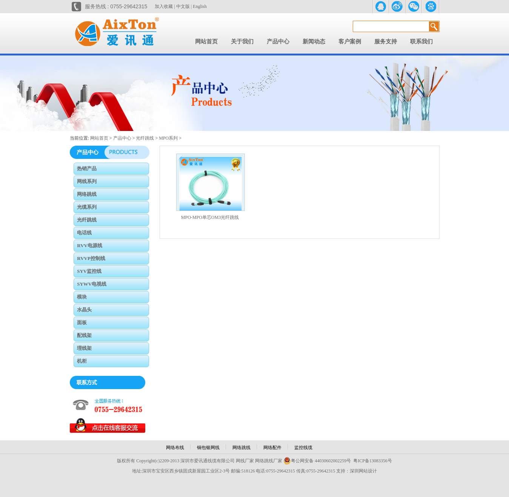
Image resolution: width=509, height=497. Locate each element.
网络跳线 (241, 447)
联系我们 (421, 41)
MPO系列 (168, 138)
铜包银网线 (208, 447)
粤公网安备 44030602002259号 (317, 461)
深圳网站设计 (363, 471)
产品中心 (278, 41)
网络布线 (175, 447)
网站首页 (206, 41)
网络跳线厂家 (268, 460)
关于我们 (242, 41)
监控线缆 (303, 447)
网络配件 (272, 447)
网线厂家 (245, 460)
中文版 (183, 6)
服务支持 (385, 41)
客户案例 (349, 41)
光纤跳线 (145, 138)
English (200, 6)
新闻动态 (314, 41)
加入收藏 (164, 6)
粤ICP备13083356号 (372, 460)
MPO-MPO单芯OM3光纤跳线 (210, 217)
